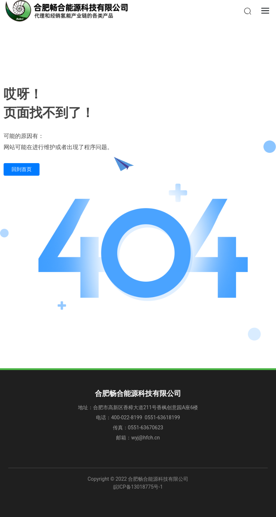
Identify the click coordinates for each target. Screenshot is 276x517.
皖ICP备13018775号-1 (138, 487)
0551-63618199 (162, 417)
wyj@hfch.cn (145, 437)
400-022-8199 (127, 417)
